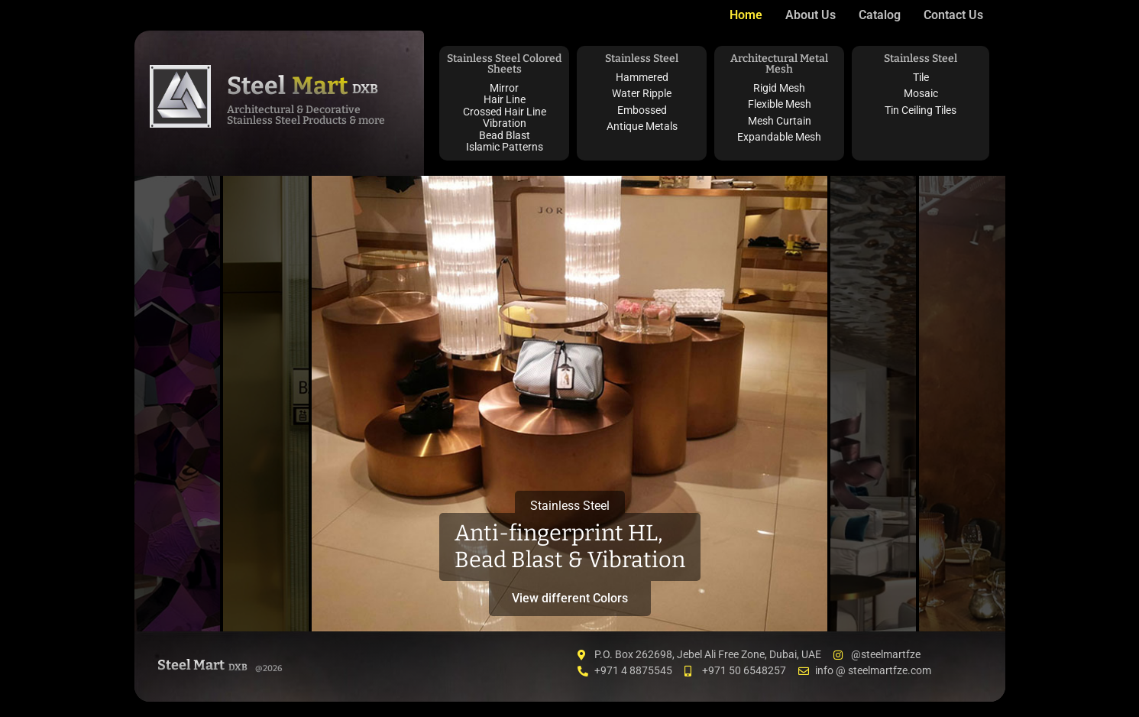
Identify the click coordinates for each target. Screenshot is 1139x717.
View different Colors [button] (570, 598)
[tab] (177, 403)
